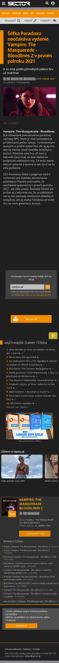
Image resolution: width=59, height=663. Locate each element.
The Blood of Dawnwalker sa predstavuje (34, 380)
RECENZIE (16, 13)
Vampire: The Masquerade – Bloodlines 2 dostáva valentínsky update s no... (27, 571)
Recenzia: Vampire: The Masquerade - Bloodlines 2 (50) (30, 556)
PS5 (21, 79)
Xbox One (14, 79)
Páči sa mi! (31, 319)
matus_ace (48, 78)
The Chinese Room (44, 519)
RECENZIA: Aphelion (23, 403)
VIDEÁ (25, 13)
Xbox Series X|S (29, 79)
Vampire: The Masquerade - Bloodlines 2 (23, 589)
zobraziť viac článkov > (17, 407)
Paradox (29, 519)
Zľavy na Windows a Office (29, 441)
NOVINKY (6, 13)
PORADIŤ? (45, 20)
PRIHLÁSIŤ (21, 625)
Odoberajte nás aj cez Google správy (32, 294)
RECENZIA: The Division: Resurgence (31, 368)
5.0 (12, 513)
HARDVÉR (40, 13)
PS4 (8, 79)
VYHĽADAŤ (10, 20)
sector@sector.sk (32, 656)
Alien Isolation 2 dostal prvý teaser (30, 391)
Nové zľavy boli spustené (24, 357)
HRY (32, 13)
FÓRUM (49, 13)
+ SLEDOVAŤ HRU (35, 533)
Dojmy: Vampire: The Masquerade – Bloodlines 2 (27, 546)
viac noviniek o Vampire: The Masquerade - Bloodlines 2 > (30, 601)
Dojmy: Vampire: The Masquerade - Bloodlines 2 (27, 550)
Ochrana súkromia (13, 649)
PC (5, 79)
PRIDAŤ (28, 20)
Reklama (27, 649)
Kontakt (36, 649)
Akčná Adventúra (32, 522)
